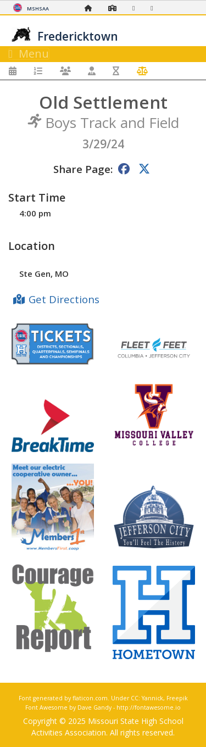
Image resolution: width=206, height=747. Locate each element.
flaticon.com (90, 698)
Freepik (177, 698)
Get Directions (64, 299)
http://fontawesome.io (148, 707)
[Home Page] (91, 8)
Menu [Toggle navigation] (29, 54)
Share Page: (83, 169)
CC (134, 698)
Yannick (152, 698)
